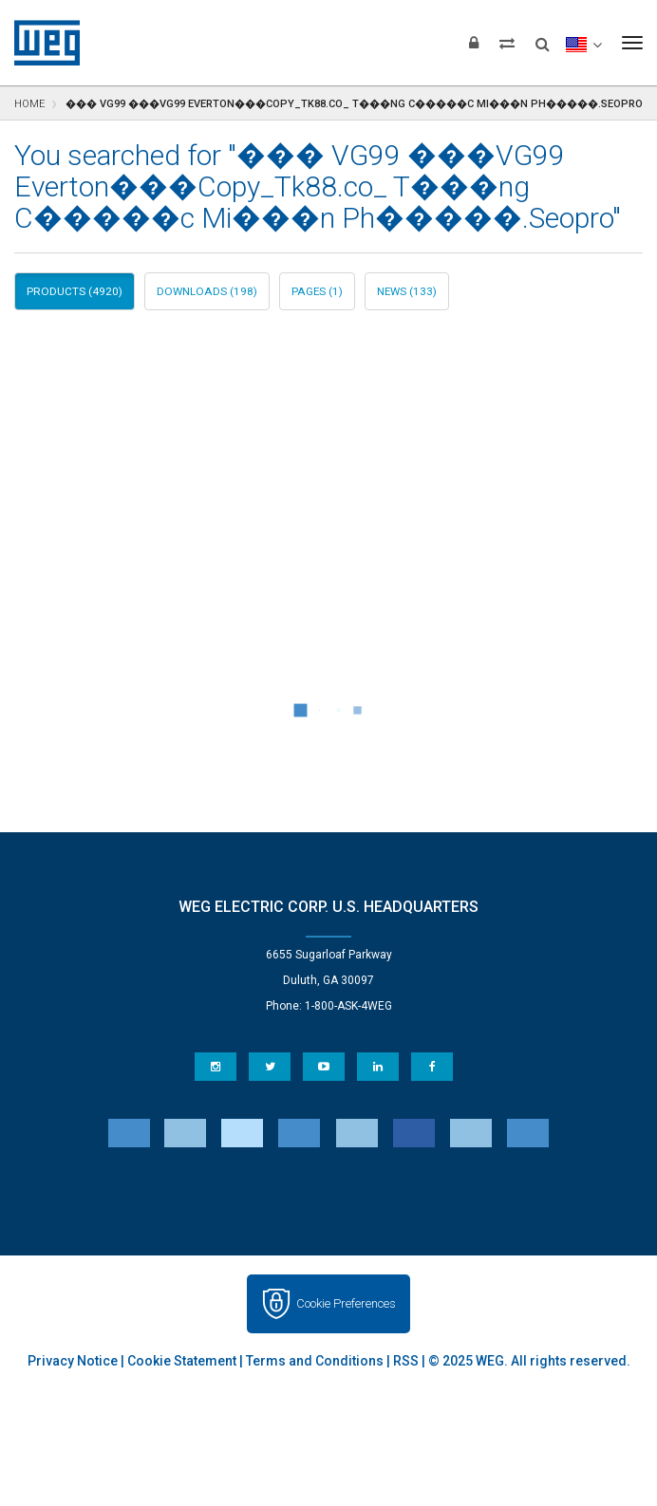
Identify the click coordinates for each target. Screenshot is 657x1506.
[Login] (474, 43)
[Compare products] (507, 43)
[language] (583, 43)
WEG (40, 42)
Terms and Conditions (315, 1360)
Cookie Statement (181, 1360)
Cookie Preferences (346, 1303)
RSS (406, 1360)
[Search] (542, 38)
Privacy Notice (73, 1360)
